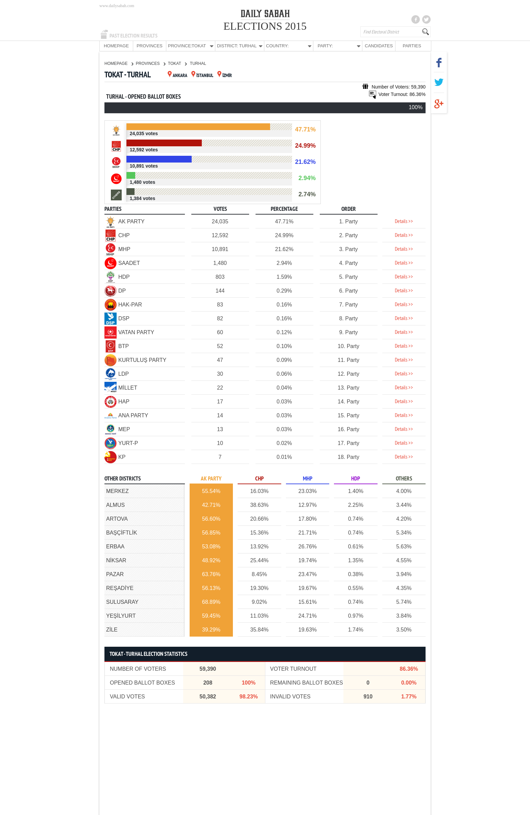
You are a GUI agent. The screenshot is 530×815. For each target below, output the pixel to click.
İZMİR (224, 75)
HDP (355, 478)
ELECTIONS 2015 (265, 26)
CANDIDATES (379, 45)
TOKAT (177, 63)
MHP (307, 478)
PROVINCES (150, 45)
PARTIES (412, 45)
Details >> (404, 221)
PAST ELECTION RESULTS (134, 36)
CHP (259, 478)
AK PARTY (211, 478)
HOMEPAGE (116, 45)
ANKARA (177, 75)
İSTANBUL (202, 75)
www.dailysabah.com (116, 5)
